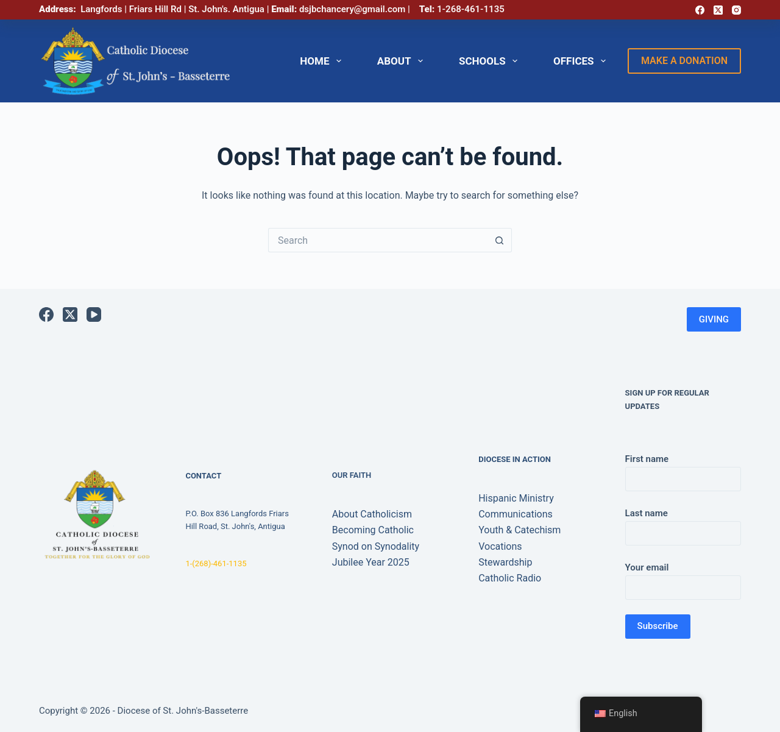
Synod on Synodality (375, 546)
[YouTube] (94, 314)
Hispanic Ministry (516, 498)
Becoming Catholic (373, 530)
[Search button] (500, 240)
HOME (323, 61)
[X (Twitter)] (718, 10)
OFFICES (582, 61)
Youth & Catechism (519, 530)
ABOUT (402, 61)
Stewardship (505, 562)
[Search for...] (378, 240)
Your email (683, 577)
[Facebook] (699, 10)
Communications (515, 514)
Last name (683, 523)
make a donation (684, 60)
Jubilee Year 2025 (371, 562)
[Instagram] (736, 10)
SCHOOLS (490, 61)
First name (683, 469)
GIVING (714, 319)
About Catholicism (372, 514)
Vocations (500, 546)
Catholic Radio (509, 578)
